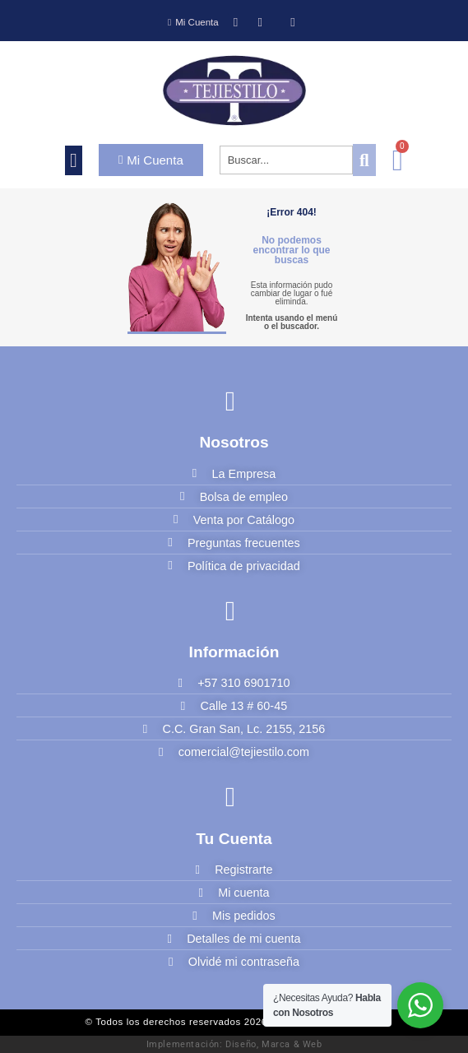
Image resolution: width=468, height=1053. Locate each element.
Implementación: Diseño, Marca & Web (234, 1044)
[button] (73, 160)
